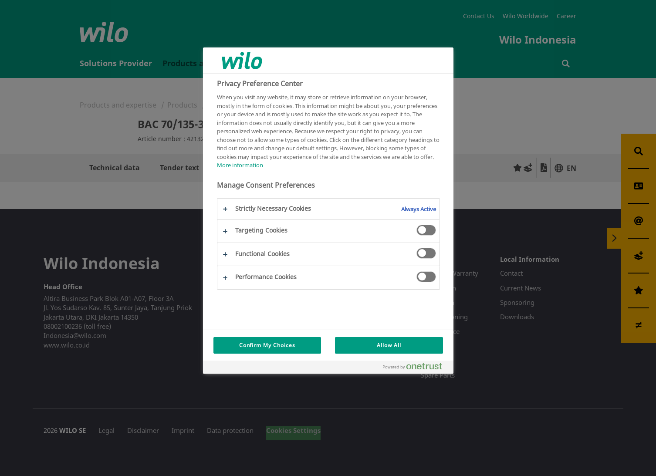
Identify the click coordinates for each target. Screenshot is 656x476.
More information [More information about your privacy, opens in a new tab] (240, 165)
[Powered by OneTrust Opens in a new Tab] (416, 368)
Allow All (389, 345)
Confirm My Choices (267, 345)
